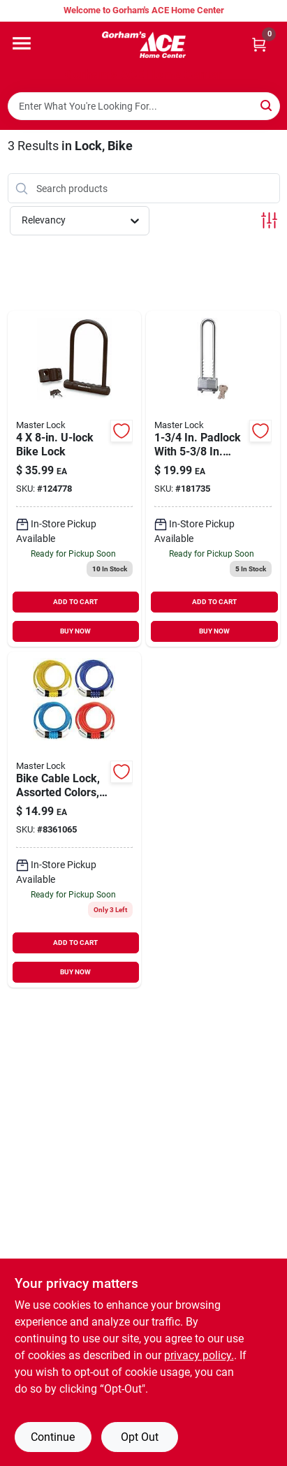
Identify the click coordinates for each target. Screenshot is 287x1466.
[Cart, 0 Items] (259, 44)
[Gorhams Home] (144, 44)
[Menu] (22, 43)
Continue (53, 1437)
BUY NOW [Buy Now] (75, 631)
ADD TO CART (75, 602)
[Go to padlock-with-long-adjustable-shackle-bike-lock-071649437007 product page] (213, 479)
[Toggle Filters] (269, 220)
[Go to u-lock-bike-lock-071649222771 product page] (75, 479)
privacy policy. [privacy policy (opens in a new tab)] (199, 1355)
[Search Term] (144, 106)
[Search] (267, 105)
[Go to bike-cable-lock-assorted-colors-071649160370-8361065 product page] (75, 820)
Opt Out (140, 1437)
